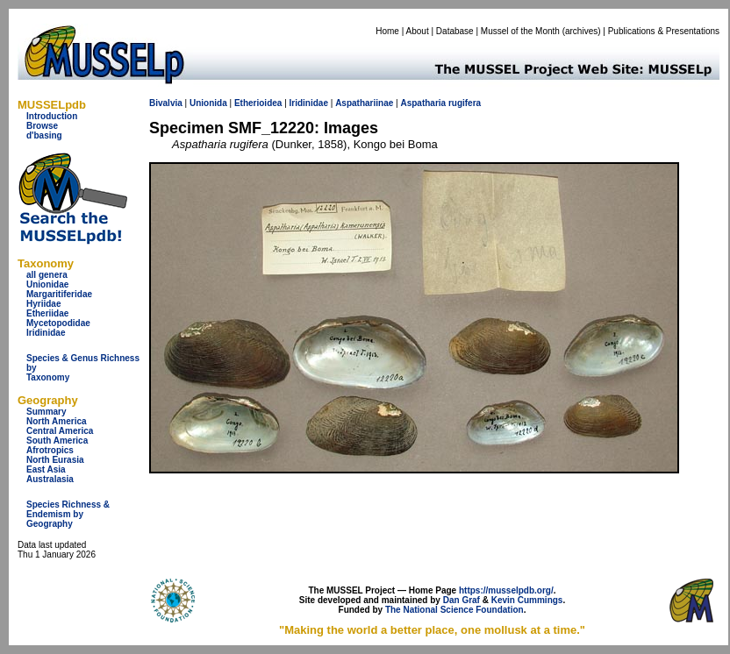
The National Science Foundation (454, 610)
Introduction (51, 116)
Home (387, 31)
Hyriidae (43, 304)
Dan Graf (461, 600)
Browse (42, 126)
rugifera (464, 103)
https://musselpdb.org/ (506, 590)
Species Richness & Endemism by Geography (68, 514)
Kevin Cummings (527, 600)
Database (455, 31)
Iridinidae (45, 333)
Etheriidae (47, 313)
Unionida (208, 103)
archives (581, 31)
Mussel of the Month (520, 31)
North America (56, 421)
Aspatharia (423, 103)
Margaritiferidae (59, 294)
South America (57, 440)
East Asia (46, 469)
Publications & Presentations (663, 31)
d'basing (44, 135)
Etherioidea (258, 103)
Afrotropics (50, 450)
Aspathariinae (364, 103)
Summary (46, 411)
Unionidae (47, 284)
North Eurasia (55, 460)
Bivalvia (165, 103)
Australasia (50, 479)
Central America (59, 431)
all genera (47, 275)
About (417, 31)
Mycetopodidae (58, 323)
